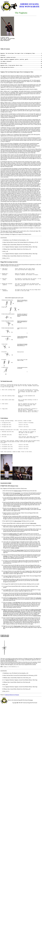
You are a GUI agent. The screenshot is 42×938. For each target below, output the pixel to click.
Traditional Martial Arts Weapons (12, 721)
